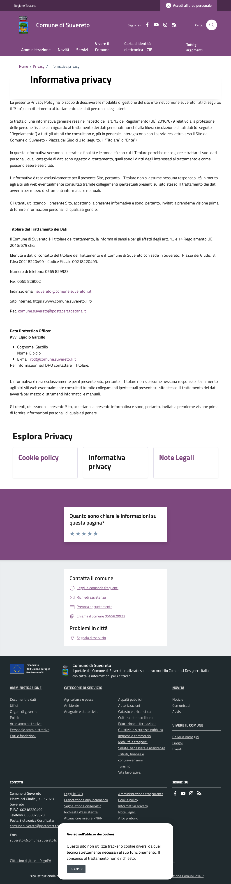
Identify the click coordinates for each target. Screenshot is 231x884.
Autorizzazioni (129, 705)
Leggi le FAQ (73, 793)
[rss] (172, 25)
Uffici (14, 705)
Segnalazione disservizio (82, 806)
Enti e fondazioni (23, 735)
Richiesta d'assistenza (81, 812)
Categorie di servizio (83, 687)
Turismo (124, 766)
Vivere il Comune (187, 725)
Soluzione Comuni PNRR (185, 876)
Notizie (177, 699)
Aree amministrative (26, 723)
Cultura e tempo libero (135, 717)
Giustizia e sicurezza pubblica (140, 729)
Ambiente (71, 705)
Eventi (177, 749)
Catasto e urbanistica (134, 711)
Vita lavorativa (129, 772)
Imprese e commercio (134, 735)
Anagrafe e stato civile (81, 711)
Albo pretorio (128, 818)
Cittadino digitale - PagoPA (30, 860)
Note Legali (127, 812)
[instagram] (163, 25)
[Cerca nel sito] (211, 25)
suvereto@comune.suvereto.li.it (63, 291)
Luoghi (177, 743)
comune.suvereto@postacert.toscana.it (52, 311)
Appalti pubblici (130, 699)
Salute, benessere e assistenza (141, 748)
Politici (15, 717)
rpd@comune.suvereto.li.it (53, 359)
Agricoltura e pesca (78, 699)
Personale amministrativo (29, 729)
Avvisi (177, 711)
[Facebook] (145, 25)
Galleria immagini (185, 737)
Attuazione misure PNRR (83, 818)
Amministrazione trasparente (140, 793)
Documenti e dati (23, 699)
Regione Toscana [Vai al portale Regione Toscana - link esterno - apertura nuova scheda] (25, 5)
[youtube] (154, 25)
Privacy (38, 66)
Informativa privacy (133, 806)
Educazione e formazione (137, 723)
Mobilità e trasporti (133, 742)
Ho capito (76, 869)
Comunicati (181, 705)
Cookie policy (128, 800)
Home (23, 66)
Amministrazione (26, 687)
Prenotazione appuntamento (86, 800)
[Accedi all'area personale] (188, 5)
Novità (178, 687)
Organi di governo (23, 711)
